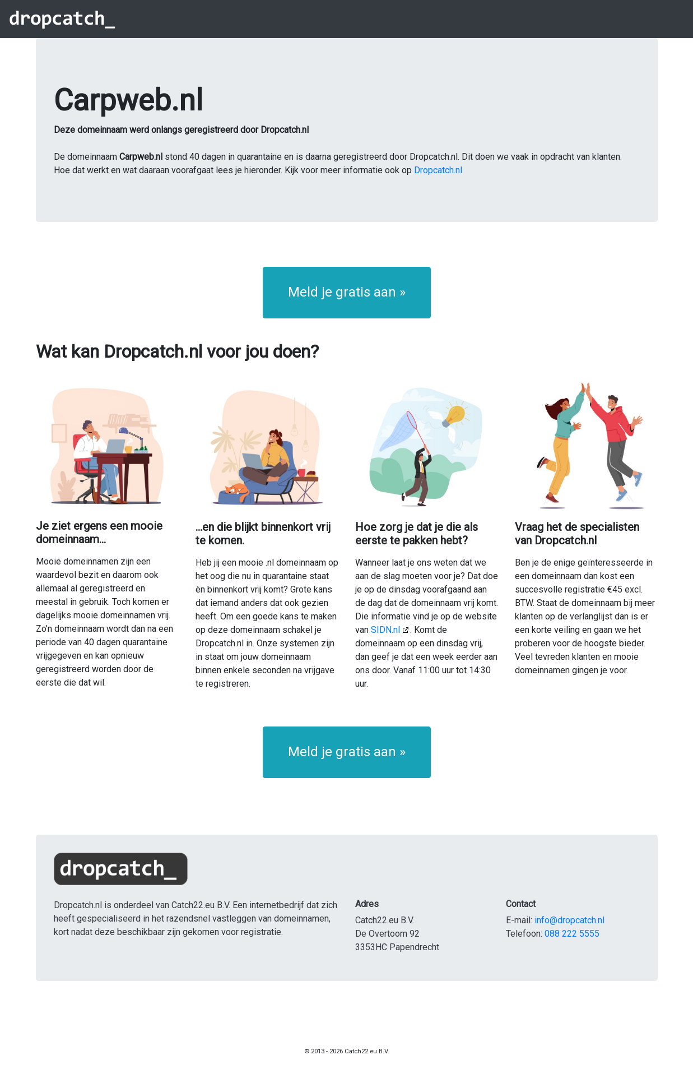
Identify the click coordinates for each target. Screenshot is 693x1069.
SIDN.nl (385, 629)
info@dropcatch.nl (569, 920)
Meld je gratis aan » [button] (347, 292)
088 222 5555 (572, 933)
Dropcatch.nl (438, 170)
